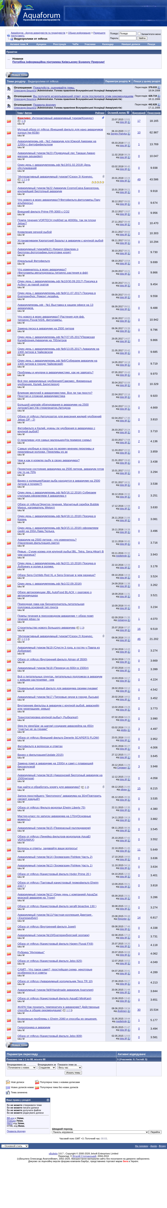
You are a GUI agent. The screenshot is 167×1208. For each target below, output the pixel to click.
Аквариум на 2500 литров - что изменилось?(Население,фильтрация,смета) (47, 541)
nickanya (122, 620)
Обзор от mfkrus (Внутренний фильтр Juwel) (47, 926)
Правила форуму (16, 1131)
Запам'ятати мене (149, 34)
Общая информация (79, 33)
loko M (21, 123)
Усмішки (11, 1120)
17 (139, 120)
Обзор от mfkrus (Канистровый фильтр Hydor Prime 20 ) (54, 874)
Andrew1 (122, 1011)
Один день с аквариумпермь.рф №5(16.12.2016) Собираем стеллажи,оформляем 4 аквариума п (57, 494)
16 (139, 628)
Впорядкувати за (47, 1064)
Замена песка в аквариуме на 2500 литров (46, 328)
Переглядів (154, 113)
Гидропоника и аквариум (34, 1027)
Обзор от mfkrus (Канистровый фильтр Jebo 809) (50, 1036)
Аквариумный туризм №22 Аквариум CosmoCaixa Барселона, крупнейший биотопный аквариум (58, 189)
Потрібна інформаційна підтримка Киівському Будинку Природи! (58, 61)
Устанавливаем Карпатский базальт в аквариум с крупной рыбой (60, 240)
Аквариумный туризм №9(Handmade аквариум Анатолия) (56, 989)
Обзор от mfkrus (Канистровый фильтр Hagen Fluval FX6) (55, 943)
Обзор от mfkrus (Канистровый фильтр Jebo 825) (50, 960)
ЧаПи (75, 44)
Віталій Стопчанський (84, 1156)
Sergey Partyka (119, 133)
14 (139, 917)
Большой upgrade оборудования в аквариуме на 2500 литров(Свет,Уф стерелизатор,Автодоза (53, 406)
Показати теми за (67, 1064)
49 (139, 179)
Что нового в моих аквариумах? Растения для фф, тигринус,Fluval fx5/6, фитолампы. (51, 318)
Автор (28, 113)
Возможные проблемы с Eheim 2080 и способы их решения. (57, 1018)
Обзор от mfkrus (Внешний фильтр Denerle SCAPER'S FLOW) (58, 737)
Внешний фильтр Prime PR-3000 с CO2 (43, 211)
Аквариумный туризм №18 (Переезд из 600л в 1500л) (53, 668)
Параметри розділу (116, 81)
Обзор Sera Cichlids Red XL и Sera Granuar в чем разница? (57, 575)
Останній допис (117, 112)
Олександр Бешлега (25, 90)
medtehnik (121, 555)
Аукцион (41, 44)
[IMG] (10, 1123)
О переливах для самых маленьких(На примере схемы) (55, 440)
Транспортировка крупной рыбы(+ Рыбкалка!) (48, 717)
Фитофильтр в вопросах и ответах (40, 746)
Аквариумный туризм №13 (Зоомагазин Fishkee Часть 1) (55, 865)
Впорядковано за (16, 1064)
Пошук (151, 44)
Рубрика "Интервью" (31, 952)
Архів (153, 1146)
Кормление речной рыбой (35, 232)
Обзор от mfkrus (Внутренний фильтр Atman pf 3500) (52, 659)
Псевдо (114, 33)
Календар (107, 44)
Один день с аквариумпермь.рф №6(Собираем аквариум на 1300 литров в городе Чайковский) (57, 362)
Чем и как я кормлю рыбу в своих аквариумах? (49, 460)
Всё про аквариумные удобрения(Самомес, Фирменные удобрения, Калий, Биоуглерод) (55, 382)
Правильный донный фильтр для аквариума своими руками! (58, 688)
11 (139, 849)
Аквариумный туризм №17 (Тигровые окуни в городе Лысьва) (58, 696)
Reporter (122, 918)
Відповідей (139, 113)
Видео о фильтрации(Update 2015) (41, 754)
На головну (141, 1146)
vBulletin (53, 1153)
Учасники (89, 44)
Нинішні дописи (131, 44)
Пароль (114, 38)
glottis (124, 730)
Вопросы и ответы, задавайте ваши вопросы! (48, 848)
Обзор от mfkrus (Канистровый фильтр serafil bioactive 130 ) (57, 906)
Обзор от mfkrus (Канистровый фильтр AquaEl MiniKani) (54, 998)
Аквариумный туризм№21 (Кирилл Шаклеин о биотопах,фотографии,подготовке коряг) (48, 250)
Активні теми (17, 44)
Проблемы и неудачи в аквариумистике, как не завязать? (55, 372)
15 (139, 788)
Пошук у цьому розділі (147, 81)
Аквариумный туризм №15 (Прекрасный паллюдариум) (54, 827)
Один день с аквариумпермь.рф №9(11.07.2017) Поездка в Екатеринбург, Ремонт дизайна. (57, 294)
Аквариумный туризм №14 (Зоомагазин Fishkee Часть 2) (55, 856)
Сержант (122, 767)
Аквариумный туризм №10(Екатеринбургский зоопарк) (54, 935)
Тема (20, 113)
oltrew (123, 789)
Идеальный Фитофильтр (34, 260)
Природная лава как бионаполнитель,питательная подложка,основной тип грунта (51, 605)
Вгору (162, 1146)
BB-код (11, 1118)
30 (139, 1009)
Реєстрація (59, 44)
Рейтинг (99, 113)
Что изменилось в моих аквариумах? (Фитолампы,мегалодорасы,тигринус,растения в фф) (53, 271)
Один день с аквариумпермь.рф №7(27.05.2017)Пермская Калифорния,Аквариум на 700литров (56, 338)
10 (139, 132)
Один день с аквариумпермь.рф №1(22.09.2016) (50, 583)
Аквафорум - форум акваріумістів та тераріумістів (38, 33)
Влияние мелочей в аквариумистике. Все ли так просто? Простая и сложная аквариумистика (55, 394)
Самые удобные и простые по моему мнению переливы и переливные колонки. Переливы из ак (56, 450)
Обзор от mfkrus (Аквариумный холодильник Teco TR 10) (55, 981)
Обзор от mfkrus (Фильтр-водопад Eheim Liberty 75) (51, 807)
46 (139, 639)
